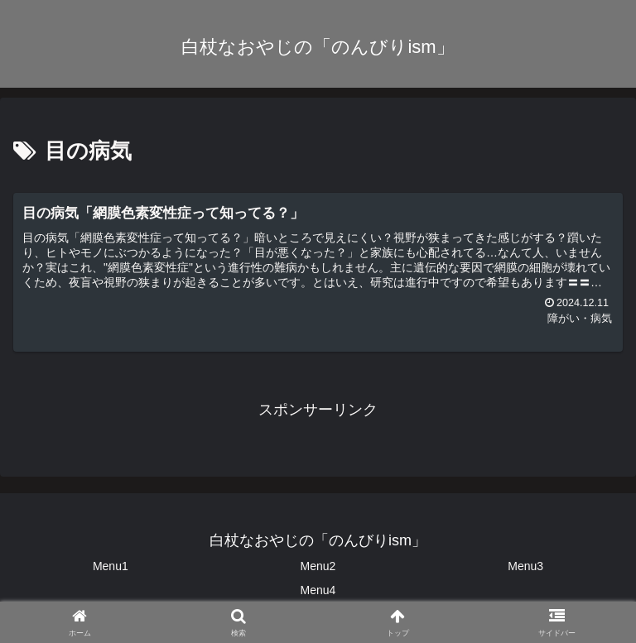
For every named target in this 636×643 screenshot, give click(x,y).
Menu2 (318, 566)
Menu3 (525, 566)
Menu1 (110, 566)
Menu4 (318, 590)
